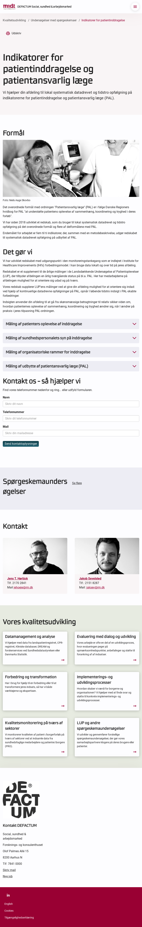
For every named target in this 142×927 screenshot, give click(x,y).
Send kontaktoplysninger (21, 443)
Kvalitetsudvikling (14, 20)
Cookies (8, 910)
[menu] (135, 7)
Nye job (8, 876)
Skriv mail (9, 870)
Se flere (77, 483)
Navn (6, 397)
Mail (6, 426)
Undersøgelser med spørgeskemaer (54, 20)
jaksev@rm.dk (95, 587)
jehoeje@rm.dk (23, 587)
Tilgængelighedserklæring (19, 917)
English (8, 903)
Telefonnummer (13, 412)
